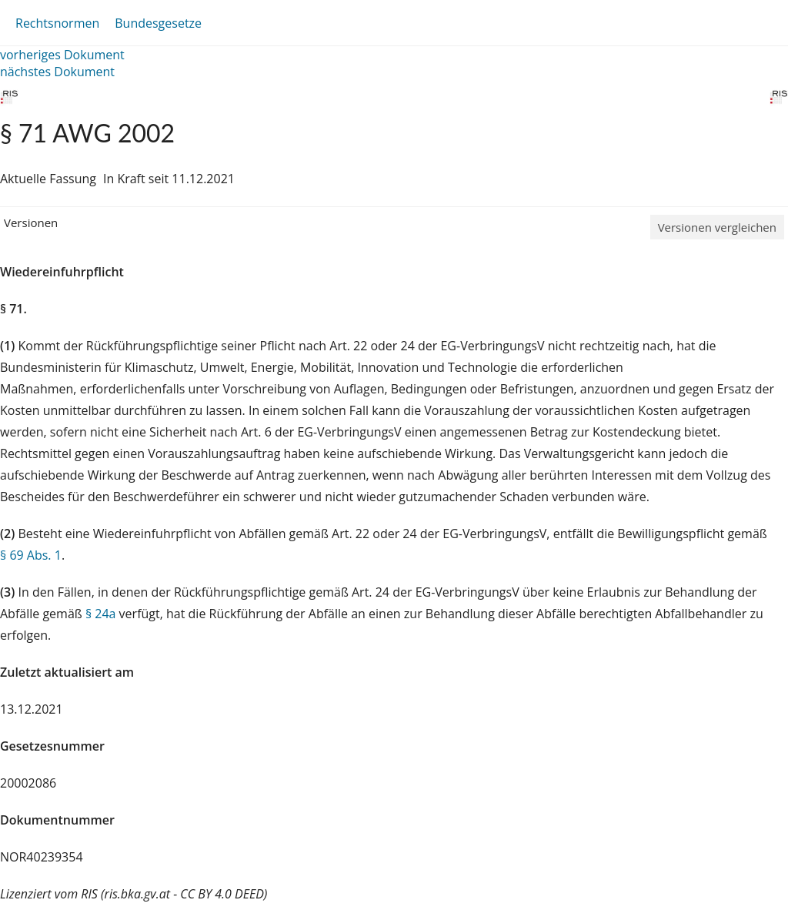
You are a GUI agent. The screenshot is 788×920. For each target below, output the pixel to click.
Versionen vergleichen (717, 227)
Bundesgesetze (158, 23)
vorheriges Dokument (62, 54)
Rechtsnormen (57, 23)
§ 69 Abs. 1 (31, 555)
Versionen (31, 222)
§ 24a (100, 613)
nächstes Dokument (57, 71)
